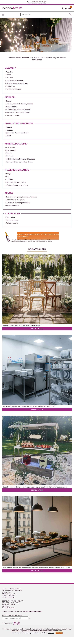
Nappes (9, 127)
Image (8, 174)
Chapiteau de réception (15, 200)
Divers (8, 136)
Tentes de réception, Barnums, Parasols (21, 197)
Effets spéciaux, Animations (17, 185)
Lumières (9, 179)
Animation (10, 156)
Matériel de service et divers (17, 83)
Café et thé (10, 86)
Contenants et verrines (15, 81)
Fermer (59, 633)
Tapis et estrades (12, 206)
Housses (9, 130)
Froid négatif (11, 150)
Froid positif (10, 147)
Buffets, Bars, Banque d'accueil (18, 110)
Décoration (10, 217)
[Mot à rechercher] (46, 14)
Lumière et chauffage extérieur (18, 203)
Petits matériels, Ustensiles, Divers (19, 162)
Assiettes (9, 72)
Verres (8, 75)
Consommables (12, 220)
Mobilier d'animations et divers (18, 112)
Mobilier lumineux (13, 115)
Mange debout (11, 107)
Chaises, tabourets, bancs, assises (19, 104)
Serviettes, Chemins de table (17, 133)
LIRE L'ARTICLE (37, 329)
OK (30, 618)
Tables (8, 101)
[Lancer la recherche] (70, 14)
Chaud (8, 153)
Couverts (9, 78)
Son (7, 176)
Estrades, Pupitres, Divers (16, 182)
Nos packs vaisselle (13, 89)
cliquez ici (51, 633)
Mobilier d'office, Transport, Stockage (20, 159)
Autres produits (12, 223)
